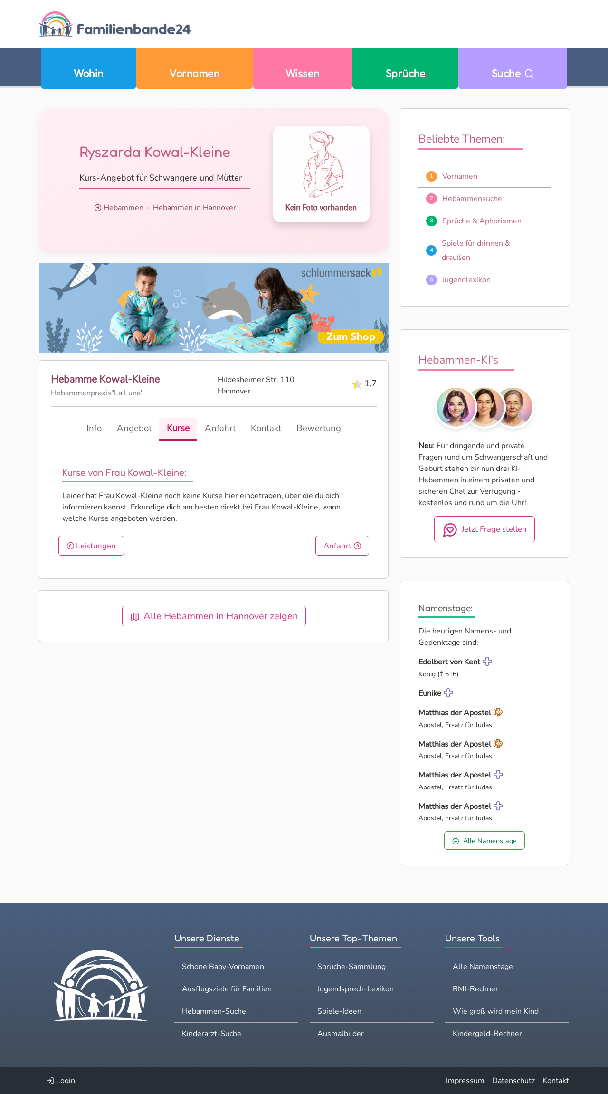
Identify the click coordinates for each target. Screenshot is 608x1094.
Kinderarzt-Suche (211, 1033)
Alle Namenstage (484, 840)
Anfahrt (342, 545)
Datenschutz (513, 1080)
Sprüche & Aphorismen (482, 221)
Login (61, 1080)
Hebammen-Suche (214, 1011)
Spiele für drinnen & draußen (476, 250)
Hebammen (123, 207)
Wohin (88, 73)
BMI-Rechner (475, 989)
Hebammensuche (472, 198)
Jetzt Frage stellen (484, 530)
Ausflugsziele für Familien (227, 989)
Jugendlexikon (466, 280)
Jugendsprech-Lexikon (355, 989)
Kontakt (555, 1080)
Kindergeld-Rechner (487, 1033)
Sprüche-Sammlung (351, 966)
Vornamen (194, 73)
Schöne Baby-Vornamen (223, 966)
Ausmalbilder (340, 1033)
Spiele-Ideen (339, 1011)
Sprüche (406, 73)
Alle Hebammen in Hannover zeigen (214, 616)
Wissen (302, 73)
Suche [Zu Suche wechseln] (513, 73)
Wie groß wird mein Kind (496, 1011)
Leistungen (91, 545)
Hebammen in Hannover (194, 207)
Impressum (465, 1080)
